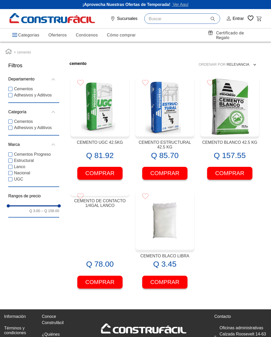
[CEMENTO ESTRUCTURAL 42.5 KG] (165, 126)
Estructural (24, 157)
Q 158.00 (50, 208)
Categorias (28, 35)
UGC (18, 176)
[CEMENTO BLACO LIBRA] (165, 239)
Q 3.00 (34, 208)
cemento (24, 49)
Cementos (23, 86)
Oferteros (57, 35)
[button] (33, 76)
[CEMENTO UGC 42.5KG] (100, 126)
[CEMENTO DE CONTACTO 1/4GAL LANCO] (100, 239)
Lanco (19, 163)
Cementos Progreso (32, 151)
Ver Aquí (180, 4)
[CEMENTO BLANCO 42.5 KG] (229, 126)
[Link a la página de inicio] (8, 49)
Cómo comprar (121, 35)
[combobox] (182, 18)
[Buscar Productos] (215, 19)
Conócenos (87, 35)
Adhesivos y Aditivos (33, 92)
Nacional (22, 169)
